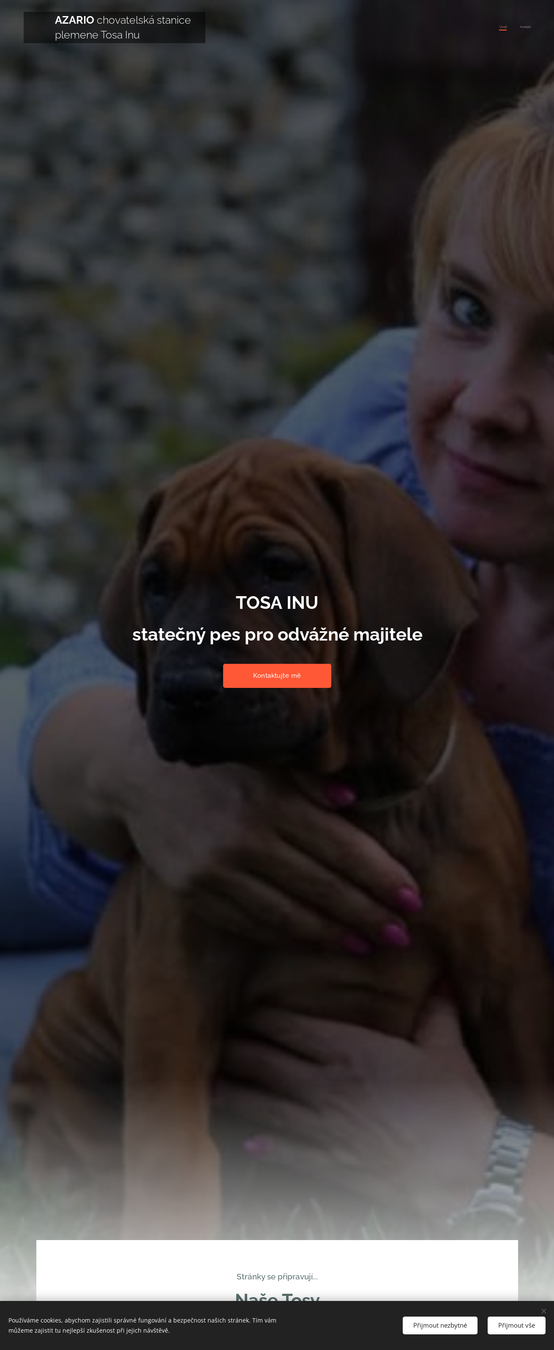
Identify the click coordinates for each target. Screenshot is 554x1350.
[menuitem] (519, 27)
